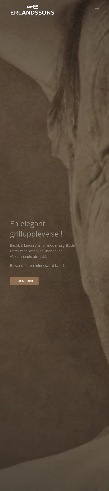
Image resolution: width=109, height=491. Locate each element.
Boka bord (24, 281)
